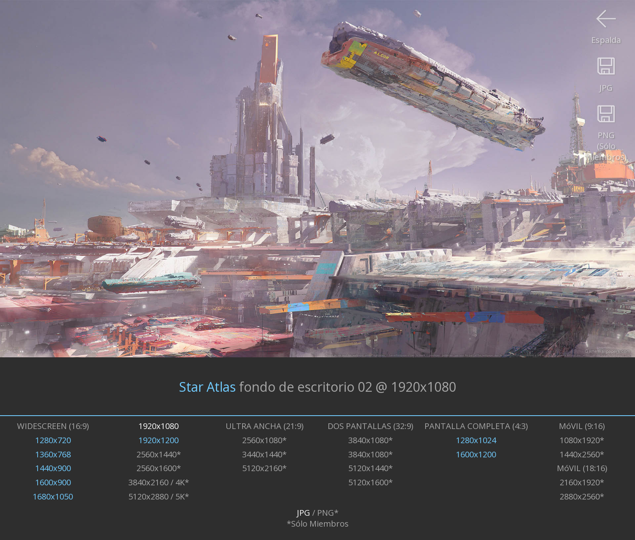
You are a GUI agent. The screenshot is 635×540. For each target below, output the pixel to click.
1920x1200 (159, 440)
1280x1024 (476, 440)
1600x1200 (476, 454)
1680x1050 (53, 496)
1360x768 (53, 454)
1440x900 (53, 468)
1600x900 (53, 482)
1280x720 (53, 440)
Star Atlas (207, 386)
